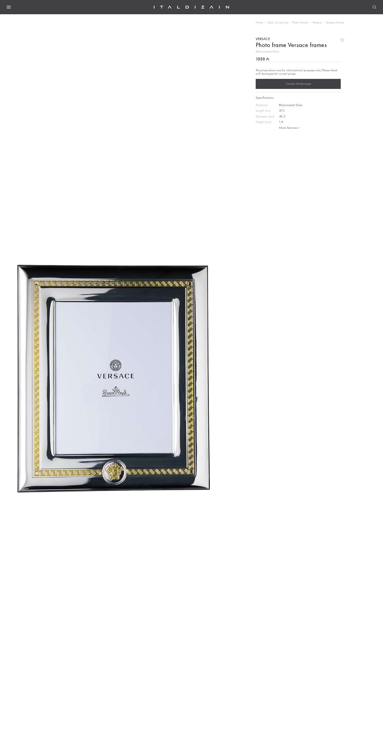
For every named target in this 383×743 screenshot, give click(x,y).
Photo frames (300, 22)
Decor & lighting (278, 22)
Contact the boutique (298, 83)
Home (259, 22)
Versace (316, 22)
